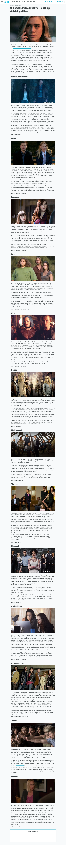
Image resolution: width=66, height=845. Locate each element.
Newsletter (60, 1)
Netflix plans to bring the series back (22, 48)
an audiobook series (21, 657)
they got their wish (20, 765)
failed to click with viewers (24, 423)
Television (12, 5)
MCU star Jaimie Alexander (32, 580)
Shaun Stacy (13, 13)
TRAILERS (26, 1)
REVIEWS (32, 1)
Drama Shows (18, 5)
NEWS (13, 1)
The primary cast (29, 170)
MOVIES (18, 1)
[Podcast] (54, 2)
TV (22, 1)
